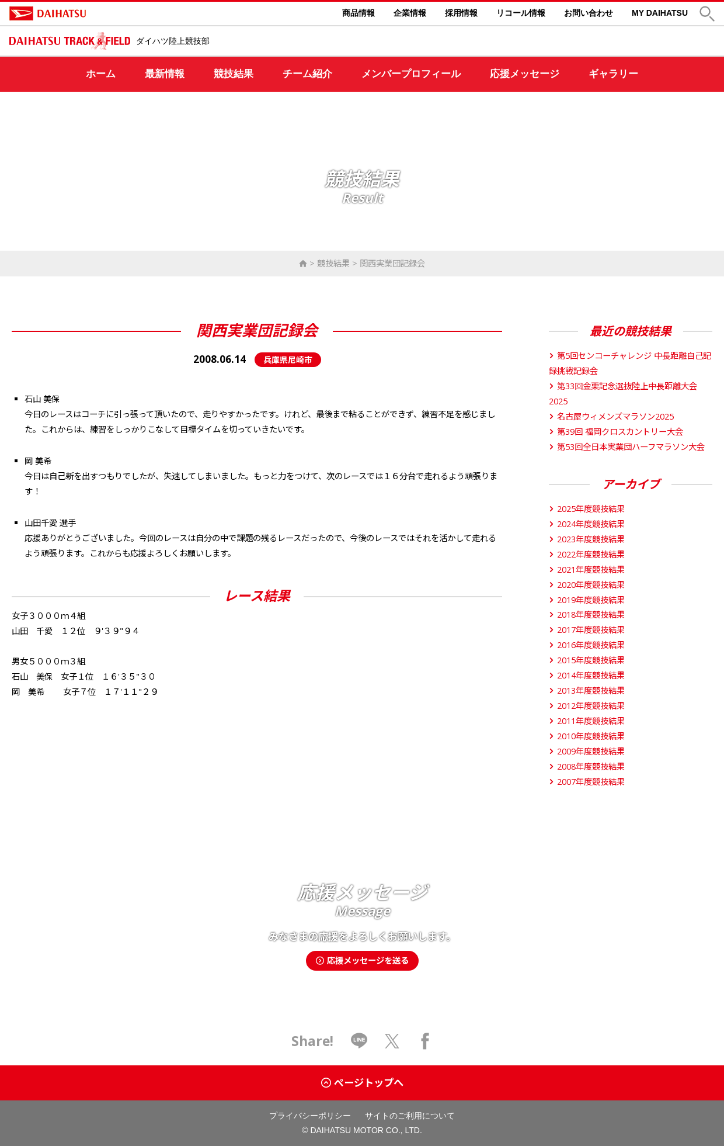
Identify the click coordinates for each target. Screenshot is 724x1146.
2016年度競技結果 (587, 644)
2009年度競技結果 (587, 751)
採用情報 (461, 13)
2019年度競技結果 (587, 599)
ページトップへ (362, 1082)
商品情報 (358, 13)
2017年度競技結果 (587, 629)
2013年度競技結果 (587, 690)
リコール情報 (520, 13)
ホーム (101, 73)
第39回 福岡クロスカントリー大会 (616, 431)
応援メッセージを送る (362, 960)
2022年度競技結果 (587, 554)
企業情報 (410, 13)
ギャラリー (613, 73)
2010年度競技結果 (587, 736)
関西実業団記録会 (392, 263)
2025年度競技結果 (587, 508)
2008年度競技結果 (587, 766)
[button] (707, 14)
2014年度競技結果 (587, 675)
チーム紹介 (307, 73)
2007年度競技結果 (587, 781)
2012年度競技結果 (587, 705)
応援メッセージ (524, 73)
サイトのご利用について (410, 1115)
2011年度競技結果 (587, 720)
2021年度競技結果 (587, 569)
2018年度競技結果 (587, 614)
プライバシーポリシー (310, 1115)
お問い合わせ (588, 13)
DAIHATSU (97, 13)
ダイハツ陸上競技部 (173, 41)
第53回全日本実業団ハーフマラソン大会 (627, 446)
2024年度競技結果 (587, 523)
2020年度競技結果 (587, 584)
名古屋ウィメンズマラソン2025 (611, 416)
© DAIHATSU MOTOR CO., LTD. (362, 1130)
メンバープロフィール (411, 73)
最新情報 (165, 73)
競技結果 (233, 73)
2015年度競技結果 (587, 660)
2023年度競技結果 (587, 539)
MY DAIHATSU (660, 13)
